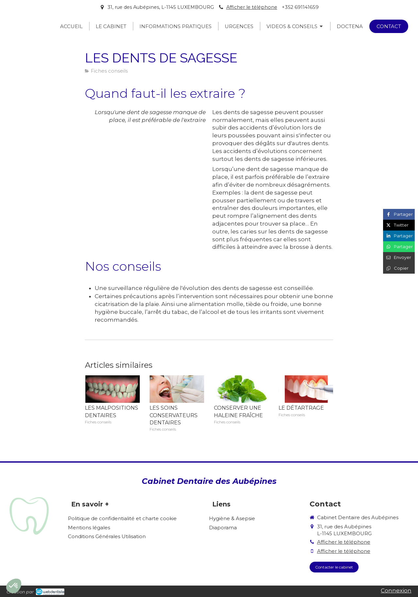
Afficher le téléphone (251, 7)
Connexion (396, 590)
